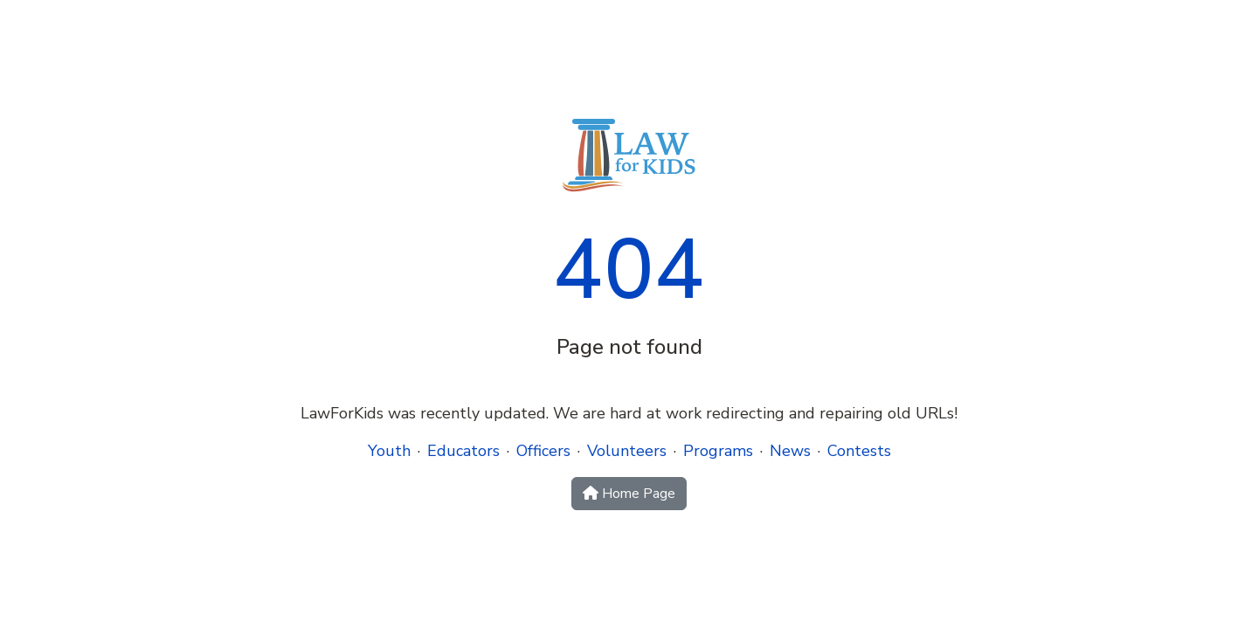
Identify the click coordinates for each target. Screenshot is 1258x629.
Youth (389, 450)
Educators (463, 450)
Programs (718, 450)
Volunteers (627, 450)
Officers (543, 450)
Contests (859, 450)
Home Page (629, 493)
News (790, 450)
